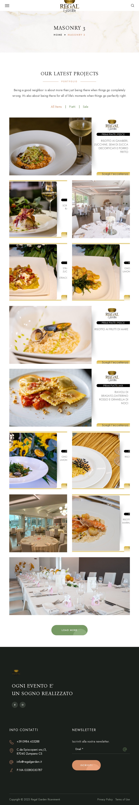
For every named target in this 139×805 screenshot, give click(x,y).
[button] (132, 5)
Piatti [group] (72, 107)
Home (58, 34)
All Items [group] (56, 107)
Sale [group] (85, 107)
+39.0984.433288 (28, 741)
